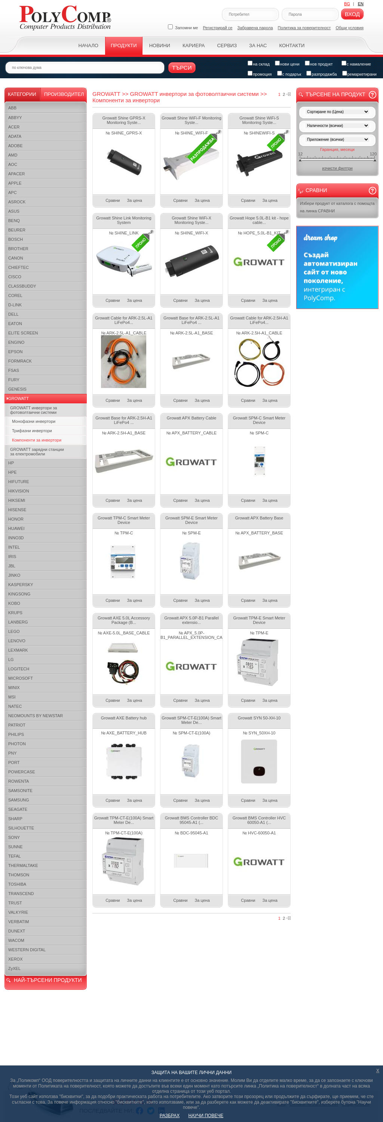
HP (11, 463)
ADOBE (15, 145)
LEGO (14, 631)
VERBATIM (18, 921)
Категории (22, 94)
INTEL (14, 547)
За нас (258, 45)
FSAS (13, 370)
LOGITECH (18, 669)
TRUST (15, 903)
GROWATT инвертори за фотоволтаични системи (33, 410)
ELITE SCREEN (23, 333)
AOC (12, 164)
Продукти (124, 45)
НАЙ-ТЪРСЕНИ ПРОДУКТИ (48, 980)
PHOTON (17, 744)
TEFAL (14, 856)
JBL (11, 566)
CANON (15, 258)
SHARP (15, 818)
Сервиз (227, 45)
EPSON (15, 351)
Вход (352, 14)
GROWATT (18, 398)
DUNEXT (16, 931)
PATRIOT (16, 725)
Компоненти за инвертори (36, 440)
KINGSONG (19, 594)
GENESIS (17, 389)
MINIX (14, 687)
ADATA (14, 136)
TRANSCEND (21, 893)
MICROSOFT (20, 678)
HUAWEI (16, 528)
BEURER (16, 230)
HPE (12, 472)
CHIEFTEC (18, 267)
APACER (16, 174)
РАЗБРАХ (170, 1115)
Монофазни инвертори (33, 421)
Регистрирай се (218, 27)
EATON (15, 323)
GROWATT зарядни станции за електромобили (37, 451)
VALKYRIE (18, 912)
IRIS (12, 556)
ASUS (13, 211)
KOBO (14, 603)
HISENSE (17, 509)
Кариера (194, 45)
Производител (64, 94)
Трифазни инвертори (32, 430)
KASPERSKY (20, 584)
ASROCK (16, 202)
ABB (12, 108)
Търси (182, 67)
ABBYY (15, 117)
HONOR (16, 519)
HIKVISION (18, 491)
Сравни (112, 200)
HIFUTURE (18, 481)
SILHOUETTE (21, 828)
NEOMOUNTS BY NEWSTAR (35, 715)
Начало (88, 45)
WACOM (16, 940)
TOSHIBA (17, 884)
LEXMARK (18, 650)
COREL (15, 295)
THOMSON (18, 875)
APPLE (14, 183)
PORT (13, 762)
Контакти (291, 45)
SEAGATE (17, 809)
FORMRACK (20, 361)
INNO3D (16, 538)
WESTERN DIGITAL (27, 949)
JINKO (14, 575)
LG (11, 659)
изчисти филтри (337, 168)
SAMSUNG (18, 800)
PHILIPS (16, 734)
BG (347, 3)
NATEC (15, 706)
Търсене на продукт (335, 94)
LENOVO (16, 641)
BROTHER (18, 248)
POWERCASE (21, 772)
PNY (12, 753)
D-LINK (15, 305)
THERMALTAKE (23, 865)
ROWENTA (18, 781)
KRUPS (15, 612)
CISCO (14, 277)
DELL (13, 314)
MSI (12, 697)
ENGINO (16, 342)
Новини (159, 45)
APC (12, 192)
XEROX (15, 959)
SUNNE (15, 846)
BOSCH (15, 239)
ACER (14, 127)
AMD (12, 155)
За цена (134, 200)
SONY (14, 837)
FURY (13, 379)
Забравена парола (255, 27)
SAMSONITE (20, 790)
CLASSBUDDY (22, 286)
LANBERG (18, 622)
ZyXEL (14, 968)
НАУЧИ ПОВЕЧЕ (206, 1115)
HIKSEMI (16, 500)
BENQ (14, 220)
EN (361, 3)
